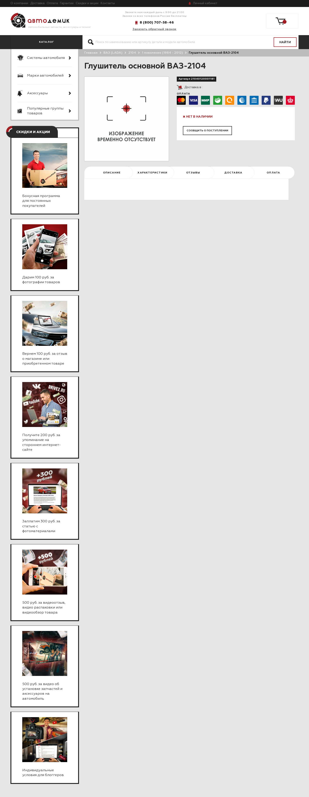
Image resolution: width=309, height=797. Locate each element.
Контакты (108, 3)
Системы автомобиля (46, 58)
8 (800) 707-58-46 (157, 22)
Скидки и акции (87, 3)
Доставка (37, 3)
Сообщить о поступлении (207, 130)
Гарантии (67, 3)
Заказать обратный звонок (154, 29)
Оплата (52, 3)
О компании (19, 3)
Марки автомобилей (45, 75)
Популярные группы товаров (45, 111)
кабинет (205, 3)
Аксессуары (37, 93)
